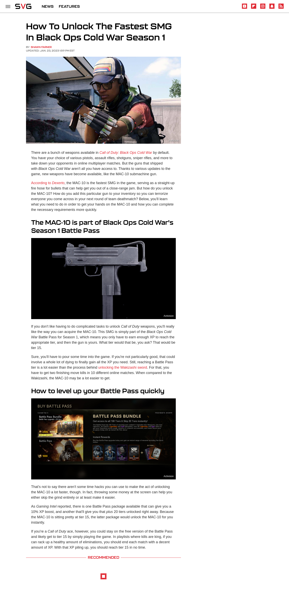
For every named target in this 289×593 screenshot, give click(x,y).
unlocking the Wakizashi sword (122, 367)
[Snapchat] (272, 8)
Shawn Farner (41, 47)
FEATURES (69, 6)
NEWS (48, 6)
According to (48, 183)
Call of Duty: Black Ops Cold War (126, 153)
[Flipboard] (253, 8)
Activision (174, 140)
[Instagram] (262, 8)
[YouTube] (244, 8)
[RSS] (281, 8)
